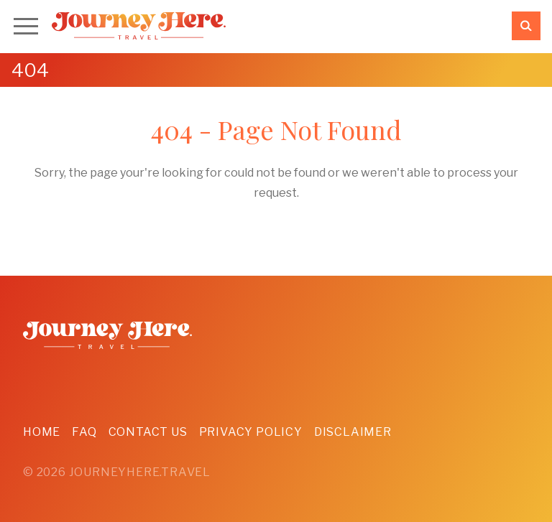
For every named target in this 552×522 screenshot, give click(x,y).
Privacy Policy (251, 432)
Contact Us (148, 432)
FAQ (84, 432)
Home (41, 432)
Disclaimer (353, 432)
